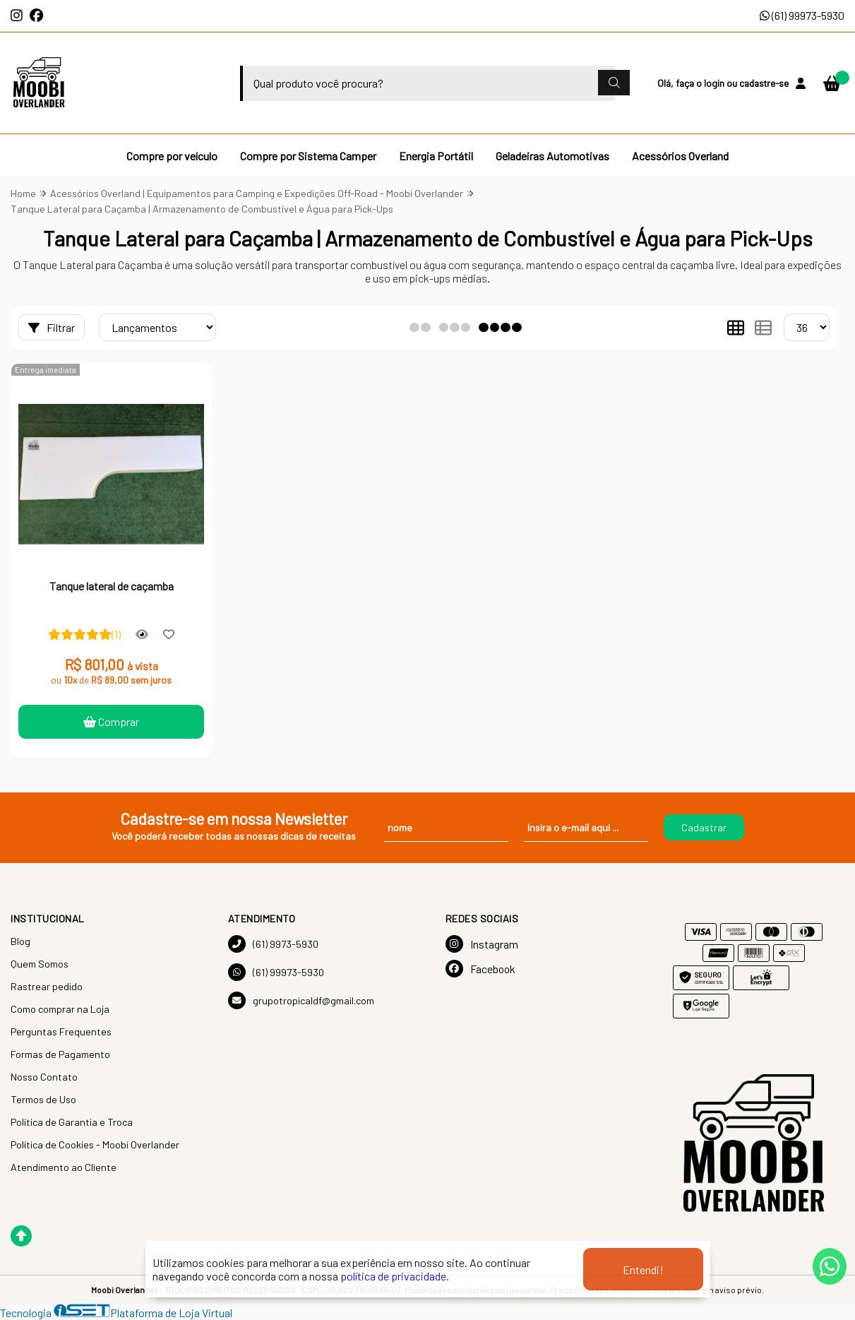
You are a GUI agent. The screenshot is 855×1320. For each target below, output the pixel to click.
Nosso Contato (44, 1077)
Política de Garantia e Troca (72, 1122)
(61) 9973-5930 (273, 944)
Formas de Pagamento (60, 1054)
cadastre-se (764, 83)
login (715, 83)
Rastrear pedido (47, 986)
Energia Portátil (436, 155)
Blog (20, 941)
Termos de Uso (43, 1099)
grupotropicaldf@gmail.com (301, 1000)
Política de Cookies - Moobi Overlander (95, 1144)
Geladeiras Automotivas (552, 155)
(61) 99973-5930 (802, 15)
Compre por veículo (171, 155)
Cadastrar (704, 827)
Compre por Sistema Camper (308, 155)
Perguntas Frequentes (61, 1031)
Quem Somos (39, 964)
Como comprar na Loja (60, 1009)
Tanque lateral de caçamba (111, 586)
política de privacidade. (394, 1276)
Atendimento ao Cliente (63, 1167)
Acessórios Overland (680, 155)
